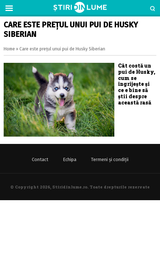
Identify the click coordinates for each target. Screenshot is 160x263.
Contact (40, 159)
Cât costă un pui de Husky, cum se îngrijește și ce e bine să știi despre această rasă (136, 84)
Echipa (69, 159)
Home (9, 49)
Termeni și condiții (110, 159)
